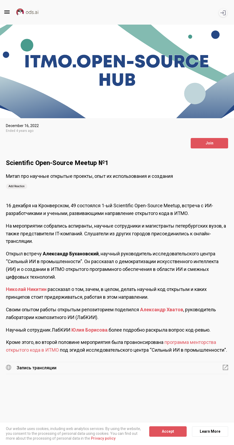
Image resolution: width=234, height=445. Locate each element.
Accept (168, 431)
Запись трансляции (36, 367)
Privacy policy (103, 438)
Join (209, 143)
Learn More (210, 431)
